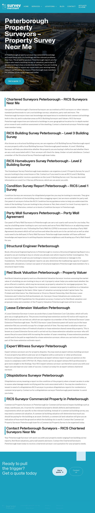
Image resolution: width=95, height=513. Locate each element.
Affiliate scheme (83, 6)
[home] (11, 6)
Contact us (34, 81)
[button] (37, 6)
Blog (62, 6)
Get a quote (14, 81)
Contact (71, 6)
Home (26, 6)
